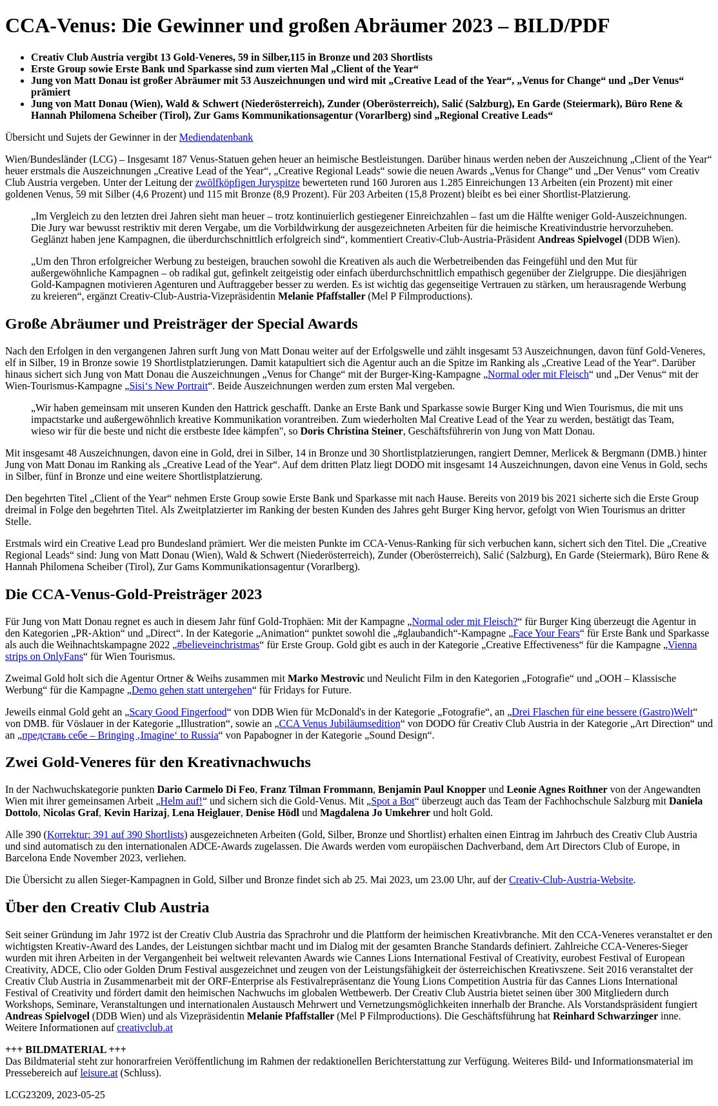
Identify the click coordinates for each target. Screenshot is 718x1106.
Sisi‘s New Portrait (168, 385)
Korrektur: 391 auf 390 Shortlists (115, 834)
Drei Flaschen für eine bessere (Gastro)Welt (602, 711)
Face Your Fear (544, 633)
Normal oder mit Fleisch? (464, 621)
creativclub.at (145, 1027)
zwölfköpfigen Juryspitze (247, 182)
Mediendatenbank (216, 137)
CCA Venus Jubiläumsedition (339, 723)
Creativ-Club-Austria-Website (571, 879)
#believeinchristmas (218, 644)
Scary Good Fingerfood (177, 711)
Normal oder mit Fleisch (538, 374)
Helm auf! (182, 800)
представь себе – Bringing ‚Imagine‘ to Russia (120, 735)
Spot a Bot (393, 800)
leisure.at (98, 1072)
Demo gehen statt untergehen (192, 689)
